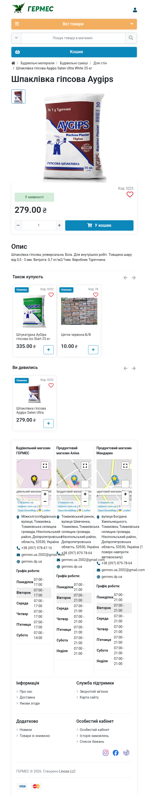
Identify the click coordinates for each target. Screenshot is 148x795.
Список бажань (92, 741)
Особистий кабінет (95, 730)
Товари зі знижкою (35, 736)
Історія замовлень (94, 736)
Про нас (26, 691)
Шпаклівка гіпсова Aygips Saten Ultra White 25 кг (31, 412)
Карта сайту (89, 697)
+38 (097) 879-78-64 (77, 553)
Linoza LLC (67, 771)
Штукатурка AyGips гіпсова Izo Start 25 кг (33, 337)
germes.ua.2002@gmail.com (43, 555)
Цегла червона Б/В (76, 335)
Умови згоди (30, 703)
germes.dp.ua (31, 561)
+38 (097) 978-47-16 (36, 548)
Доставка (27, 697)
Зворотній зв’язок (94, 691)
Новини (26, 730)
